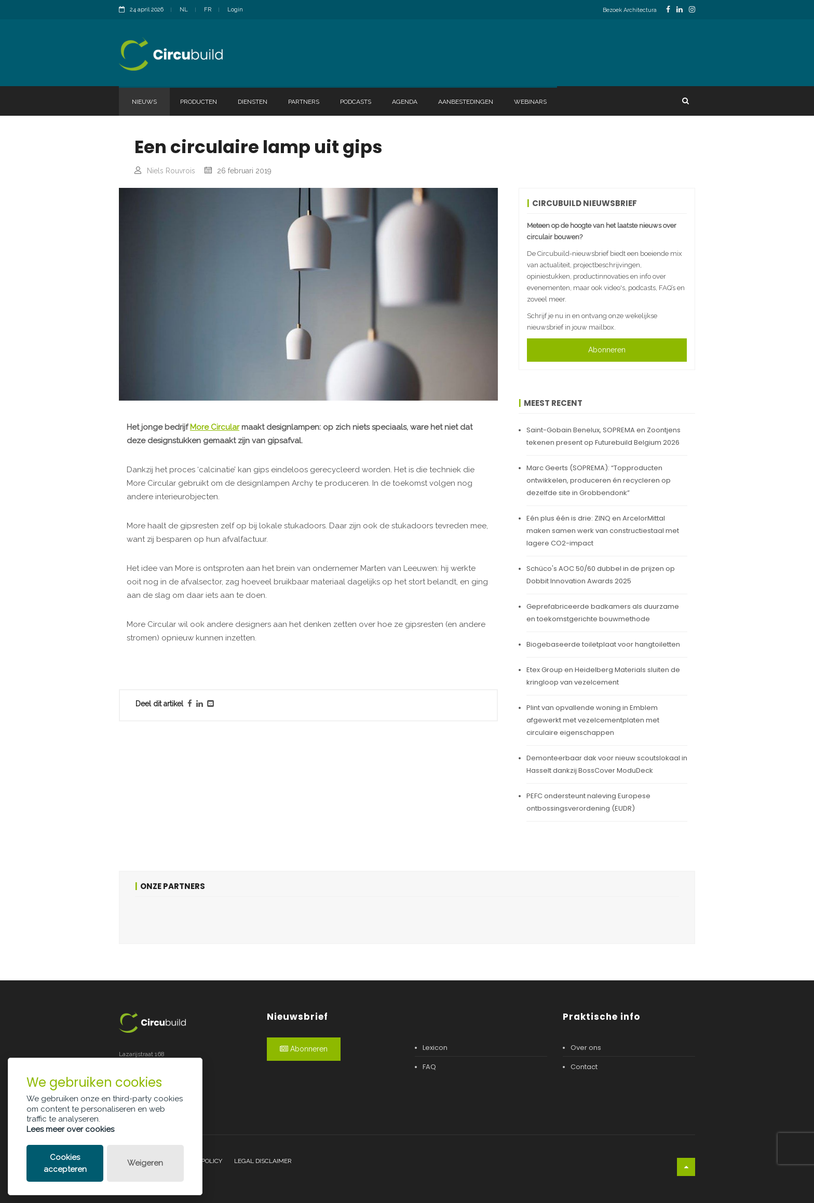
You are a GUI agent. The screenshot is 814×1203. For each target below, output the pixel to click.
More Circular (214, 427)
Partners (303, 101)
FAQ (429, 1067)
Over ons (586, 1047)
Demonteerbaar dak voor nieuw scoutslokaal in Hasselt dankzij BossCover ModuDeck (606, 764)
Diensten (252, 101)
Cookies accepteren (65, 1163)
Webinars (530, 101)
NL (184, 9)
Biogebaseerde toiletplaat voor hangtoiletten (603, 644)
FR (207, 9)
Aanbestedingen (465, 101)
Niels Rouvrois (171, 171)
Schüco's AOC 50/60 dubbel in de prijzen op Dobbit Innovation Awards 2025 (600, 575)
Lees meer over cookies (70, 1129)
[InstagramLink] (692, 9)
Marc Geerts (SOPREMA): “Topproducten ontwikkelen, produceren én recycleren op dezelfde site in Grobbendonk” (598, 480)
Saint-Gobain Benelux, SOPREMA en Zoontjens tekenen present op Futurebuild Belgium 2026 (603, 436)
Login (235, 9)
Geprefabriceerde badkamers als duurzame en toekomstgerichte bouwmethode (602, 613)
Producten (198, 101)
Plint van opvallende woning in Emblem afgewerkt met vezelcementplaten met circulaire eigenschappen (592, 720)
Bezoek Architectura (630, 10)
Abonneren (607, 350)
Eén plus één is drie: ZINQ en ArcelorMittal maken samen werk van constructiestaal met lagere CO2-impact (602, 530)
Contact (584, 1067)
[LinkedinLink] (679, 9)
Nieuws (144, 101)
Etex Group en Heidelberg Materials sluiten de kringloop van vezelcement (603, 676)
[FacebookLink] (668, 9)
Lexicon (435, 1047)
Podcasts (355, 101)
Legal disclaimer (263, 1161)
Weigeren (145, 1163)
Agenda (404, 101)
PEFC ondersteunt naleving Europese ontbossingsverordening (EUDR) (588, 802)
